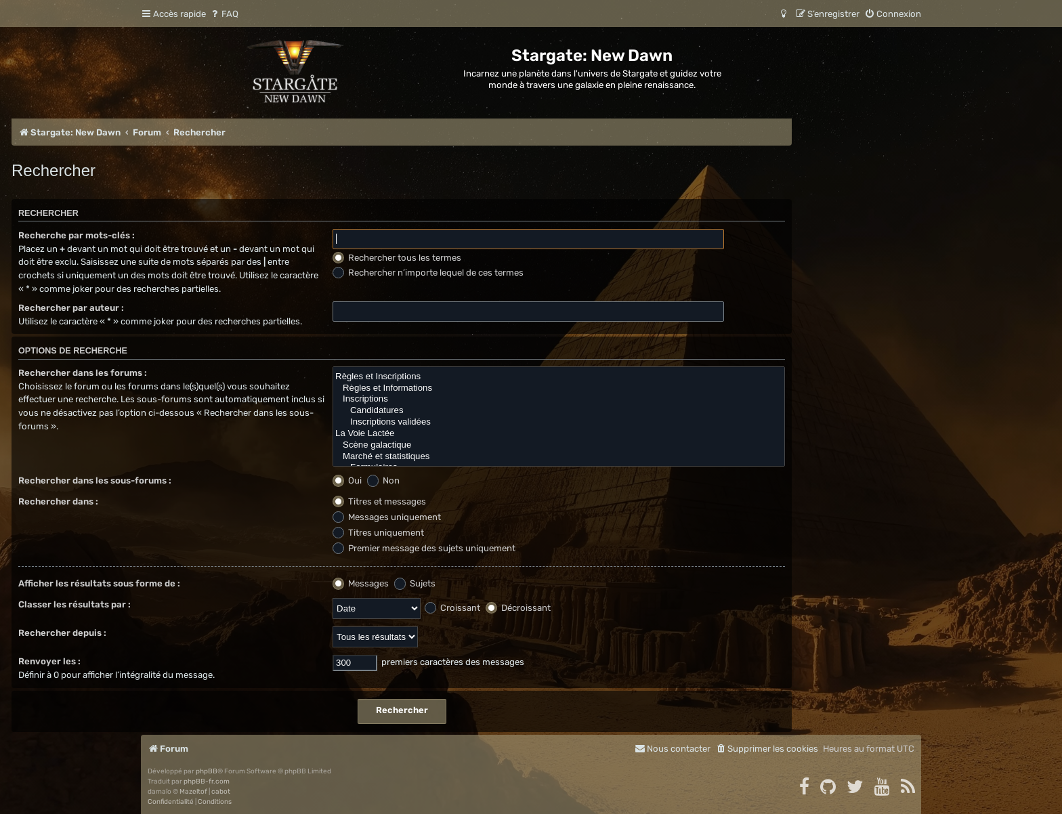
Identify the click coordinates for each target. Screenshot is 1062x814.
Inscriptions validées (559, 422)
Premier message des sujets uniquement (424, 548)
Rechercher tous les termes (397, 258)
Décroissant (518, 608)
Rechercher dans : (58, 501)
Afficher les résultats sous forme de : (99, 583)
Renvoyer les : (49, 661)
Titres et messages (379, 501)
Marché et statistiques (559, 457)
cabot (220, 792)
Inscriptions (559, 399)
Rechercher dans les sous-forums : (94, 480)
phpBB (206, 771)
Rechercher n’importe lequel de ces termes (428, 272)
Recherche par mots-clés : (76, 235)
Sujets (415, 583)
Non (383, 480)
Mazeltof (193, 792)
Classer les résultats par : (74, 604)
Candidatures (559, 410)
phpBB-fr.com (207, 781)
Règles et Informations (559, 388)
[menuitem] (223, 14)
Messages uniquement (387, 517)
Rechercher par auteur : (71, 308)
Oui (347, 480)
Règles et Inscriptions (559, 377)
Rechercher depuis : (62, 633)
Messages (361, 583)
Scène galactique (559, 445)
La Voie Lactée (559, 434)
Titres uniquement (378, 533)
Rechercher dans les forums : (82, 373)
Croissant (452, 608)
